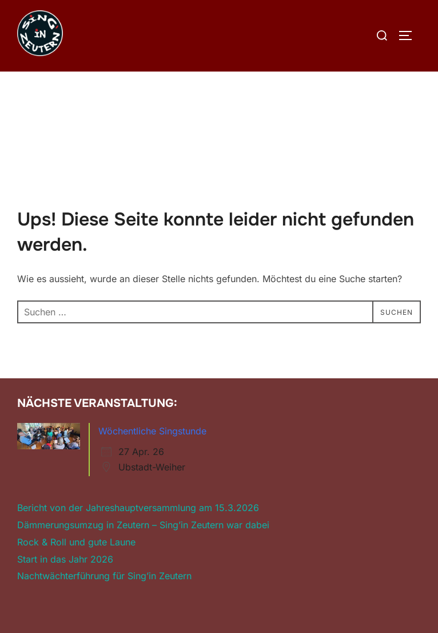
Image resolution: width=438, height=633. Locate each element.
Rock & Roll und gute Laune (76, 542)
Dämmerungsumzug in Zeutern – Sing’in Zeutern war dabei (143, 525)
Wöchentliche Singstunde (152, 431)
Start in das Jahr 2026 (65, 559)
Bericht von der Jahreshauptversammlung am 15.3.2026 (138, 507)
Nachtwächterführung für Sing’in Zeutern (104, 575)
